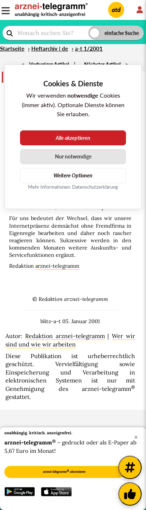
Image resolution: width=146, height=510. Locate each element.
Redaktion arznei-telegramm (65, 336)
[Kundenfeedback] (130, 494)
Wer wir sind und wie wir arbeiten (70, 340)
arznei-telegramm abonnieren (64, 471)
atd (116, 9)
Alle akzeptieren (73, 138)
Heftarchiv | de (49, 48)
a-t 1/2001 (89, 48)
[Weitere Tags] (130, 467)
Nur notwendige (73, 156)
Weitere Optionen (73, 175)
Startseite (12, 48)
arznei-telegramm (57, 266)
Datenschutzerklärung (95, 187)
